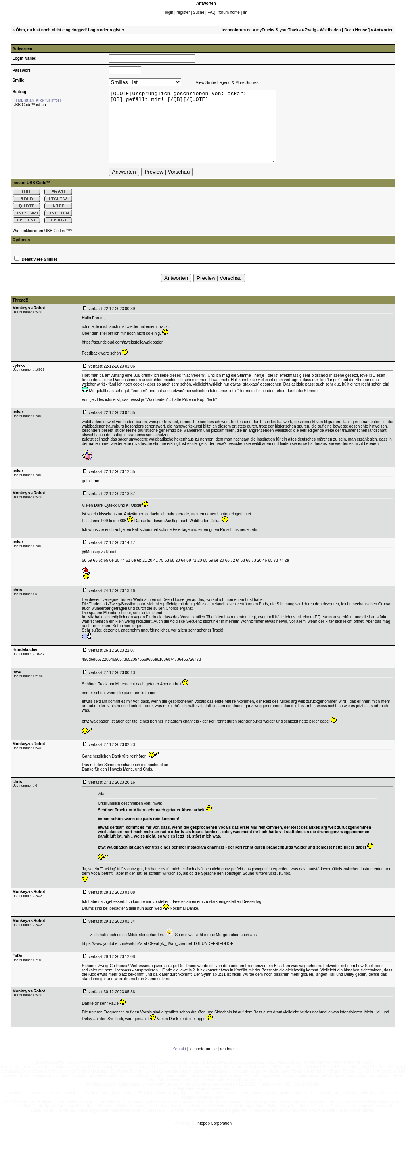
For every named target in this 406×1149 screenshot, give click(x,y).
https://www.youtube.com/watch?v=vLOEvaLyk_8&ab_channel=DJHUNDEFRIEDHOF (157, 958)
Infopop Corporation (214, 1138)
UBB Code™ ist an (29, 105)
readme (227, 1063)
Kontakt (179, 1063)
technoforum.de (237, 30)
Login (93, 30)
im (245, 12)
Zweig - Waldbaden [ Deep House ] (338, 30)
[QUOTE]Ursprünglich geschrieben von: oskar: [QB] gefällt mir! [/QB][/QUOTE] (202, 134)
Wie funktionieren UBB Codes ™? (43, 245)
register (183, 12)
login (169, 12)
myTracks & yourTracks (278, 30)
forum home (229, 12)
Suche (198, 12)
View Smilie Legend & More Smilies (227, 82)
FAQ (211, 12)
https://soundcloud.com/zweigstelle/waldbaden (123, 356)
